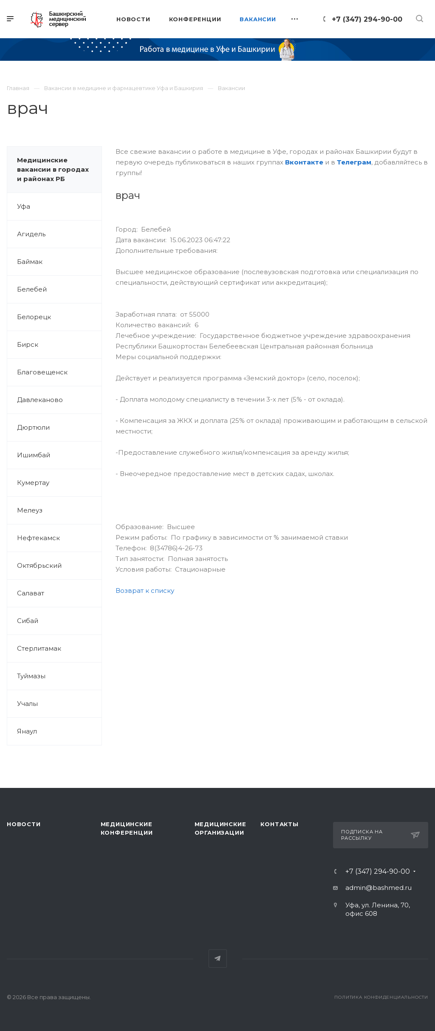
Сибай (27, 621)
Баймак (29, 262)
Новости (24, 824)
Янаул (27, 731)
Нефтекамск (38, 538)
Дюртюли (33, 427)
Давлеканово (40, 400)
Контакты (279, 824)
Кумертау (33, 483)
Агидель (31, 234)
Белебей (32, 289)
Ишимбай (33, 455)
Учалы (27, 704)
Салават (30, 593)
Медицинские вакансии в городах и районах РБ (53, 169)
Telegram (218, 958)
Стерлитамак (39, 648)
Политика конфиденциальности (381, 997)
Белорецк (34, 317)
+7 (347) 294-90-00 (367, 19)
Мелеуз (29, 510)
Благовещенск (42, 372)
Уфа (23, 206)
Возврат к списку (145, 590)
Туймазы (31, 676)
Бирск (27, 344)
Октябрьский (39, 565)
